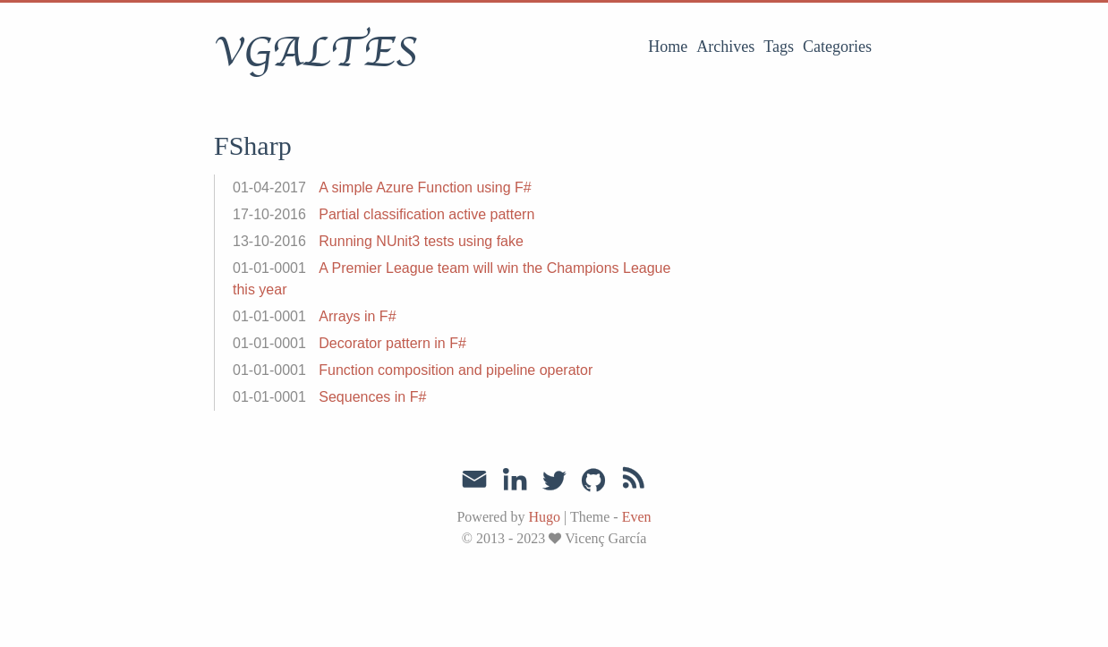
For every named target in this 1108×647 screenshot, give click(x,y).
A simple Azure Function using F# (425, 187)
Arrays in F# (357, 316)
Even (637, 516)
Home (667, 46)
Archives (725, 46)
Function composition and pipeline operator (455, 370)
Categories (837, 46)
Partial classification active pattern (426, 214)
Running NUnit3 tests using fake (421, 241)
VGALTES (315, 52)
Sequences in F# (372, 396)
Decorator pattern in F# (392, 343)
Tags (778, 46)
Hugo (544, 516)
